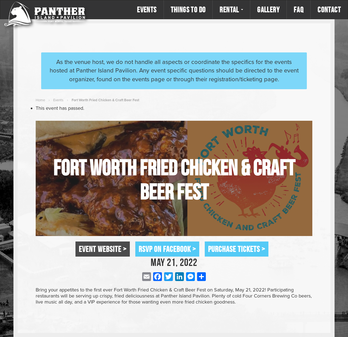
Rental (231, 9)
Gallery (268, 9)
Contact (329, 9)
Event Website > (103, 249)
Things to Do (188, 9)
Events (146, 9)
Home (40, 100)
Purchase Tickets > (236, 249)
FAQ (299, 9)
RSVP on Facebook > (167, 249)
